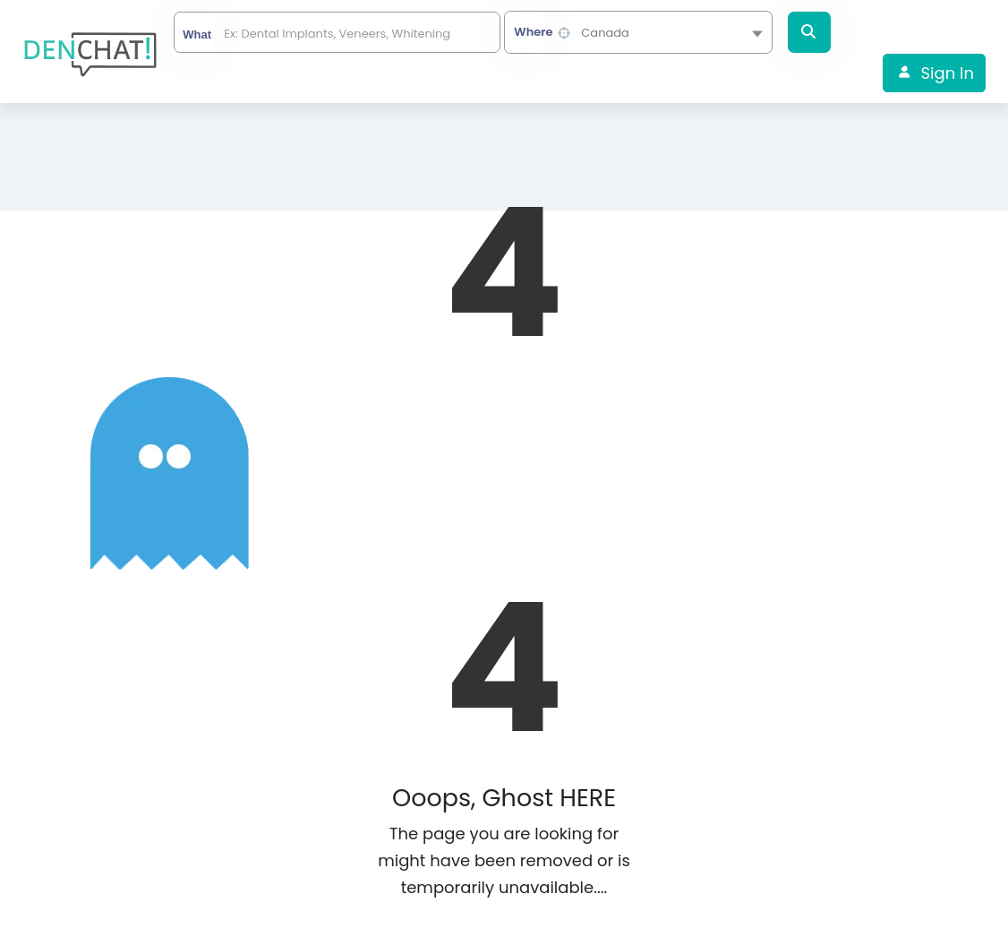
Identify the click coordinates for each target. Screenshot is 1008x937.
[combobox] (638, 32)
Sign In (947, 73)
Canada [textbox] (605, 32)
